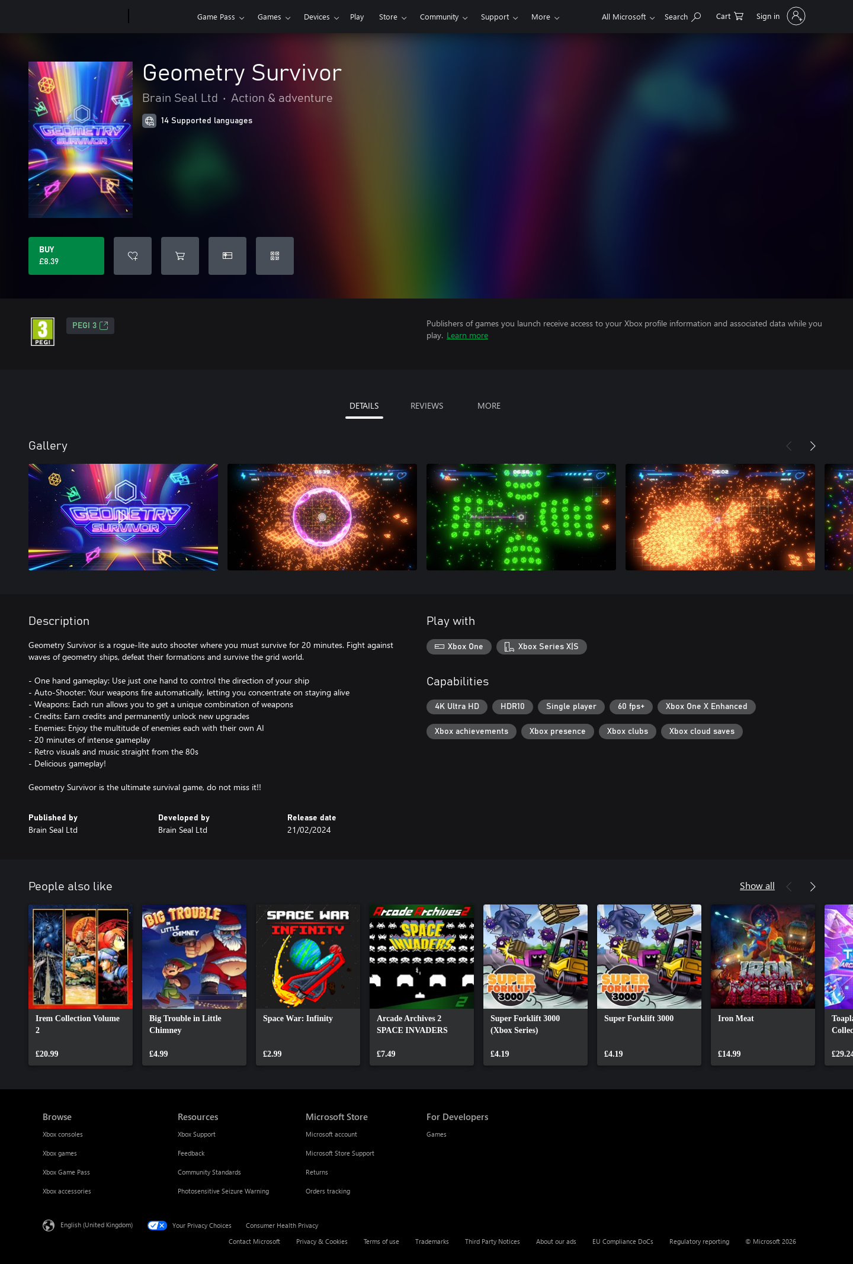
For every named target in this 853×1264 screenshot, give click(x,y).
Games (269, 16)
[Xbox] (161, 17)
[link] (80, 985)
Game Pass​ (216, 16)
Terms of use (381, 1241)
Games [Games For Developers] (436, 1134)
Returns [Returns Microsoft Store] (317, 1172)
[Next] (813, 446)
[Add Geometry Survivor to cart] (180, 256)
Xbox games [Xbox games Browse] (60, 1153)
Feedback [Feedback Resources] (191, 1153)
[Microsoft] (83, 17)
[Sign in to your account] (779, 16)
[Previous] (789, 446)
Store (388, 16)
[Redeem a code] (275, 256)
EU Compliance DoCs (622, 1241)
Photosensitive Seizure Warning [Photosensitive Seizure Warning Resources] (223, 1191)
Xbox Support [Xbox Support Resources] (197, 1134)
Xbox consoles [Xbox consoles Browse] (63, 1134)
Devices (317, 16)
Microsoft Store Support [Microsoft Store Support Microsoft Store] (340, 1153)
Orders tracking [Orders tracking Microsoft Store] (328, 1191)
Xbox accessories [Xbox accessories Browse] (67, 1191)
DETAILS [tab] (364, 405)
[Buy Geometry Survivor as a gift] (227, 256)
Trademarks (432, 1241)
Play (357, 16)
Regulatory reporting (699, 1241)
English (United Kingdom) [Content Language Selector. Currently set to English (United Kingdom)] (96, 1224)
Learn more (467, 335)
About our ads (556, 1241)
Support (495, 16)
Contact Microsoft (254, 1241)
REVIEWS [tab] (427, 405)
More (540, 16)
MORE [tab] (489, 405)
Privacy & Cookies (322, 1241)
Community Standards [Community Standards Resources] (209, 1172)
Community (439, 16)
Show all (757, 885)
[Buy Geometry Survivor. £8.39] (66, 256)
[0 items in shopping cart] (729, 15)
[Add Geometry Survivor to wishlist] (133, 256)
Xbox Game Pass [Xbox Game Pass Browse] (66, 1172)
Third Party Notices (492, 1241)
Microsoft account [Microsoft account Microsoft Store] (331, 1134)
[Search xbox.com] (682, 15)
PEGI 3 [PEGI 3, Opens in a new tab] (90, 326)
